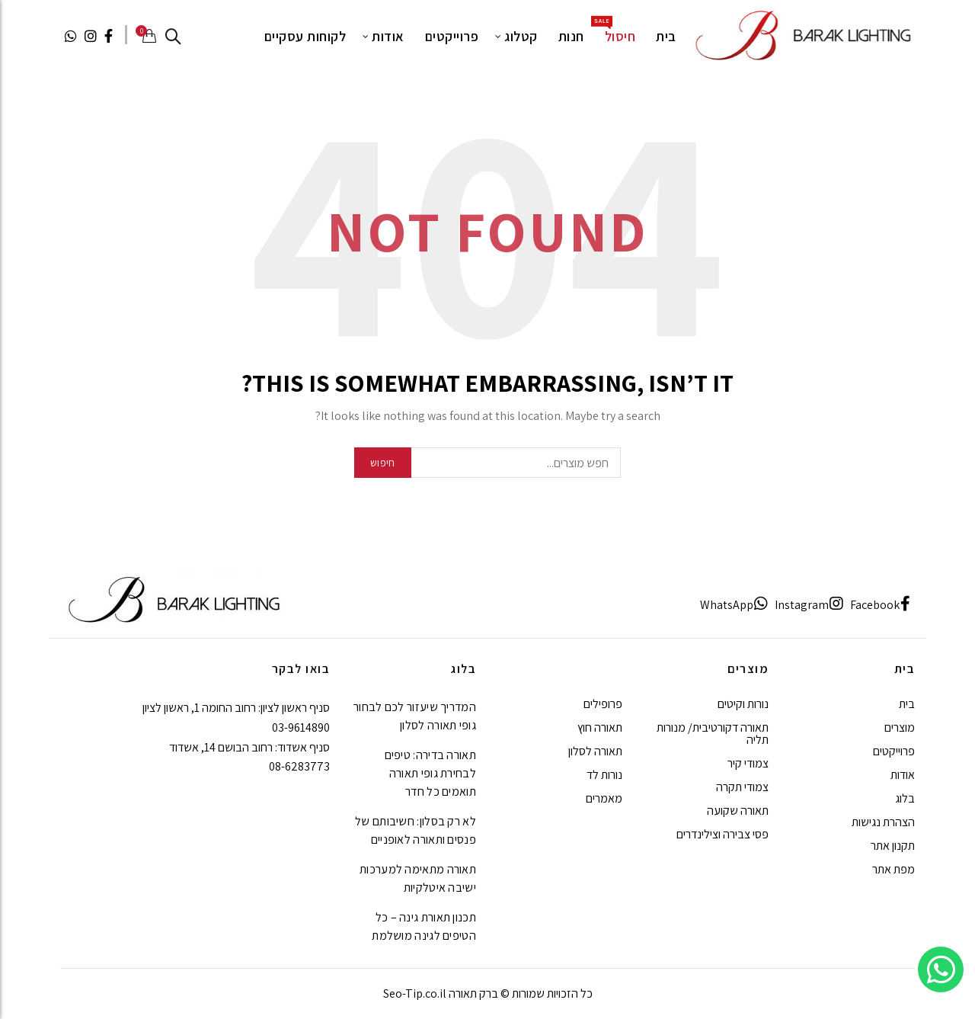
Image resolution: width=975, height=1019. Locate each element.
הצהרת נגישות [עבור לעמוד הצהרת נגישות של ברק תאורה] (883, 822)
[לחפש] (173, 36)
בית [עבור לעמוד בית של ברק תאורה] (666, 36)
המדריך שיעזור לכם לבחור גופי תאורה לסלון (414, 716)
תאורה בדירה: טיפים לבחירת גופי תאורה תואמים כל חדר (430, 773)
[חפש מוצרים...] (487, 462)
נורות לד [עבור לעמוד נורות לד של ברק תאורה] (604, 775)
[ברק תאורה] (802, 34)
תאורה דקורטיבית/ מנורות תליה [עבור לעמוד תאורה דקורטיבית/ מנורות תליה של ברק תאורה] (713, 733)
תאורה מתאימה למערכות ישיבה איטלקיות (418, 878)
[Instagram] (809, 605)
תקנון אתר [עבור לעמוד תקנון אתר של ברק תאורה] (893, 846)
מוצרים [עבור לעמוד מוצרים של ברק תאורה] (899, 727)
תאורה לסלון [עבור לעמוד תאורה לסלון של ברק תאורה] (595, 751)
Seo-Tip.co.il (414, 993)
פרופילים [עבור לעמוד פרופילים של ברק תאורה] (602, 704)
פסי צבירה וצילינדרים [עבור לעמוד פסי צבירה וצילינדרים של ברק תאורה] (722, 834)
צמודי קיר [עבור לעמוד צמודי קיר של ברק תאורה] (748, 763)
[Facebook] (880, 605)
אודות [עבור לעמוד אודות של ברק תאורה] (388, 36)
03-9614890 (301, 727)
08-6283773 (299, 766)
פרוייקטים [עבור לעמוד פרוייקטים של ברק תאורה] (452, 36)
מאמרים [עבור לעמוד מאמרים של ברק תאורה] (604, 798)
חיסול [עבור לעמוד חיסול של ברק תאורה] (615, 30)
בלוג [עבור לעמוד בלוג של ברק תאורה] (905, 798)
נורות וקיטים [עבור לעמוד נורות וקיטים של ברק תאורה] (743, 704)
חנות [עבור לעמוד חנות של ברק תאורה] (571, 36)
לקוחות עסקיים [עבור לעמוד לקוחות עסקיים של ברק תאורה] (305, 36)
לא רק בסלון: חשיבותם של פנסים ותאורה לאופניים (415, 830)
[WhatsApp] (734, 605)
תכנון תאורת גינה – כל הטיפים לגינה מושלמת (424, 926)
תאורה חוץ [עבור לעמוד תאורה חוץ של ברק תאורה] (599, 727)
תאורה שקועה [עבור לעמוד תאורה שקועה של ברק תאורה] (738, 811)
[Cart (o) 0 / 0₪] (147, 36)
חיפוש (382, 462)
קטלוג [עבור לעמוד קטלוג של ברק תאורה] (521, 36)
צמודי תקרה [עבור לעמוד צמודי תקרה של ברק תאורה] (742, 787)
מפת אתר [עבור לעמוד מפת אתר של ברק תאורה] (893, 869)
